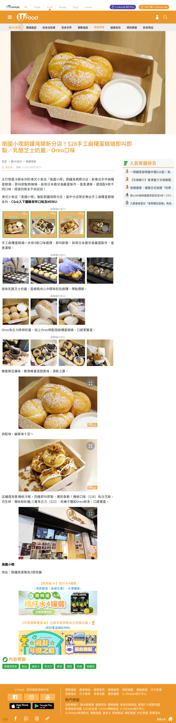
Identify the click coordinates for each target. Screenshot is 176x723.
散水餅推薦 (87, 704)
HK (25, 7)
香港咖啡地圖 (73, 709)
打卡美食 (84, 694)
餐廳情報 (99, 27)
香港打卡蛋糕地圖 (149, 704)
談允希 (9, 167)
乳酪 (79, 666)
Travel (37, 7)
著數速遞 (83, 27)
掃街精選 (132, 27)
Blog (75, 7)
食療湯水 (70, 694)
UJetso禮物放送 (109, 709)
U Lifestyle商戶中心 (134, 694)
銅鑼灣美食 (10, 666)
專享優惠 (113, 694)
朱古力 (48, 666)
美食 (59, 666)
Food (49, 7)
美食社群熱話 (128, 704)
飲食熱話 (148, 27)
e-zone (88, 7)
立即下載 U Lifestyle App (155, 7)
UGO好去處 (90, 709)
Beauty (63, 7)
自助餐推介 (72, 704)
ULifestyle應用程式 (77, 713)
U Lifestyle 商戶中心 (124, 7)
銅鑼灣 (91, 666)
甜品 (24, 666)
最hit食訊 (16, 161)
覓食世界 (66, 27)
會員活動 (99, 694)
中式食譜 (156, 689)
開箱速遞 (31, 27)
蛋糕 (69, 666)
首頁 (4, 161)
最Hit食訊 (15, 27)
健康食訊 (115, 27)
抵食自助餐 (48, 27)
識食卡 (36, 666)
